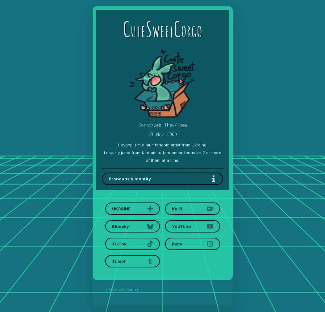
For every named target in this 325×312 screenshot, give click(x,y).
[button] (162, 179)
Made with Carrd (122, 290)
